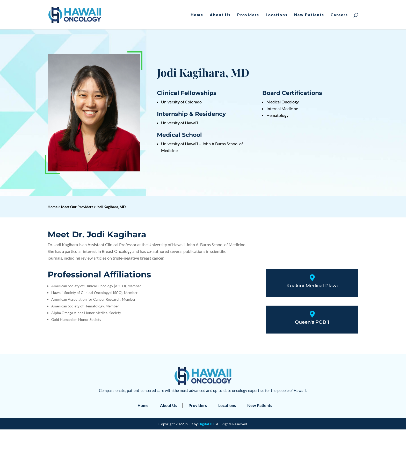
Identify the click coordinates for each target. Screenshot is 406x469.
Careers (339, 15)
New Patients (309, 15)
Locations (277, 15)
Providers (248, 15)
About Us (220, 15)
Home (197, 15)
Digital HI (206, 424)
